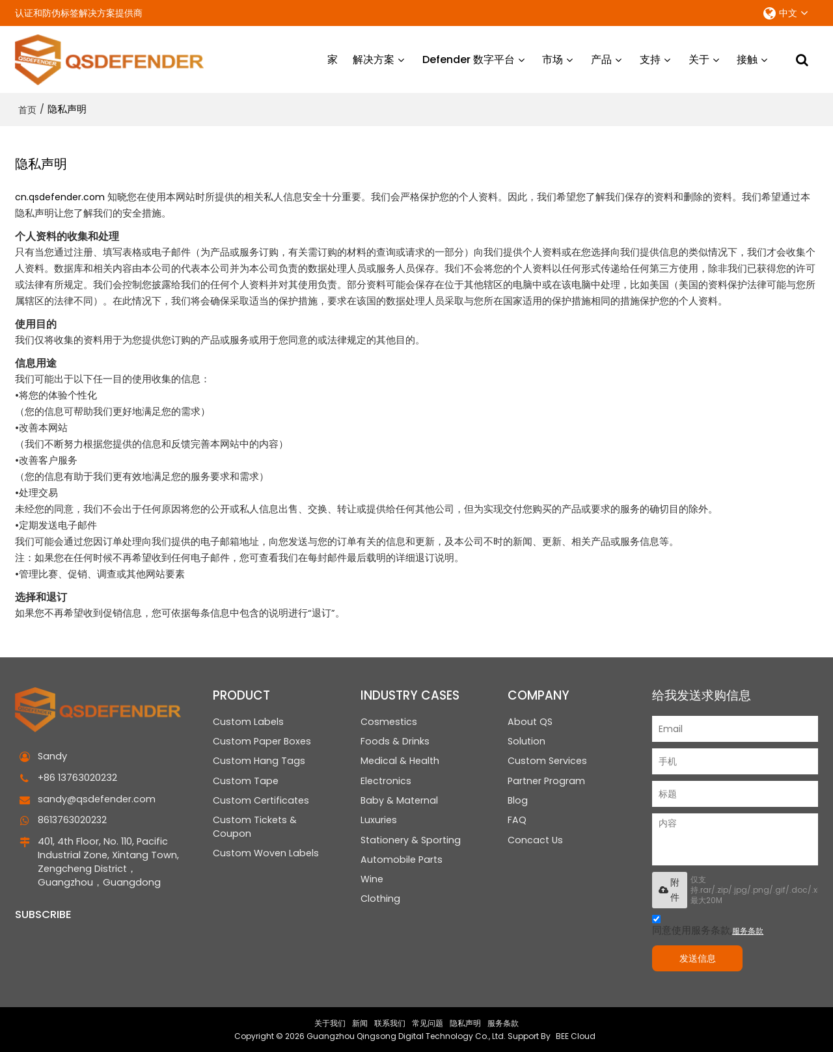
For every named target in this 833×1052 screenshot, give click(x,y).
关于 (699, 58)
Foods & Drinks (395, 739)
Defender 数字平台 (468, 58)
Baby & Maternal (400, 800)
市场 (552, 58)
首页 (27, 107)
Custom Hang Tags (259, 760)
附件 (669, 888)
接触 (747, 58)
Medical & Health (400, 760)
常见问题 (427, 1022)
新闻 (360, 1022)
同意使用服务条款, (707, 925)
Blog (518, 800)
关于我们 (330, 1022)
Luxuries (379, 820)
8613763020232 (73, 819)
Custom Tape (246, 780)
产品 (601, 58)
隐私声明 (465, 1022)
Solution (526, 739)
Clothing (380, 901)
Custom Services (547, 760)
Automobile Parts (402, 860)
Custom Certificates (261, 800)
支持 (650, 58)
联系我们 (389, 1022)
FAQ (517, 820)
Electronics (386, 780)
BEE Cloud (575, 1035)
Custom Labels (248, 719)
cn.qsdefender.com (60, 195)
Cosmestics (389, 719)
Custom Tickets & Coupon (255, 827)
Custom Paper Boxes (262, 739)
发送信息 (701, 956)
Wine (372, 881)
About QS (530, 719)
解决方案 (373, 58)
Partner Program (546, 780)
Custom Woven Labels (266, 854)
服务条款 (747, 928)
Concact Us (535, 840)
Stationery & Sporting (411, 840)
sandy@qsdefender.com (97, 797)
